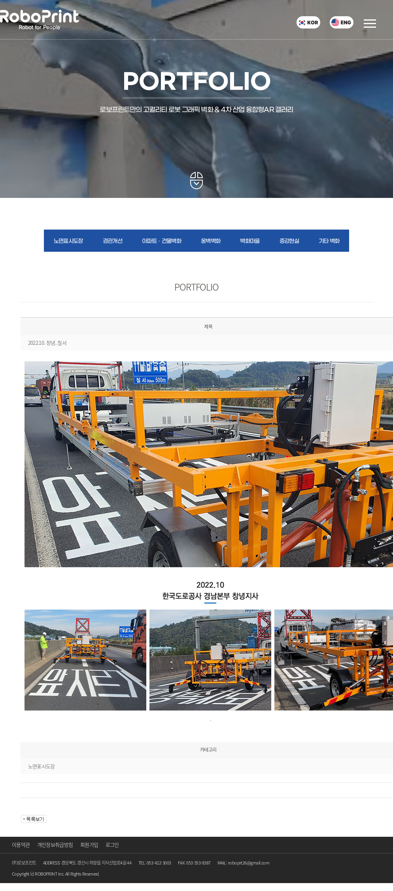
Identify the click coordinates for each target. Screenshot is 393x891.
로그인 (112, 844)
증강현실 (289, 241)
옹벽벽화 (210, 241)
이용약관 (21, 844)
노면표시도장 (68, 241)
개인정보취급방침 (55, 844)
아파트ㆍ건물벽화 (161, 241)
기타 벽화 (329, 241)
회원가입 (89, 844)
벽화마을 (249, 241)
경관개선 (112, 241)
